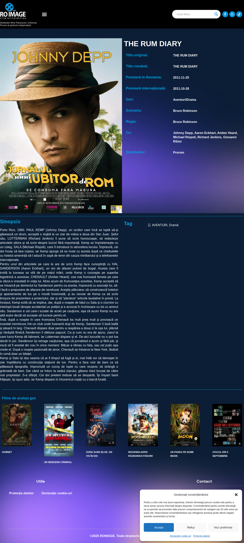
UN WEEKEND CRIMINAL (58, 462)
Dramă (174, 225)
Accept (158, 527)
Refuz (191, 527)
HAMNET (7, 452)
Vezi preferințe (223, 527)
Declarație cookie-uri (180, 536)
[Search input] (195, 14)
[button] (236, 495)
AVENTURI (159, 225)
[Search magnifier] (216, 14)
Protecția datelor (201, 536)
